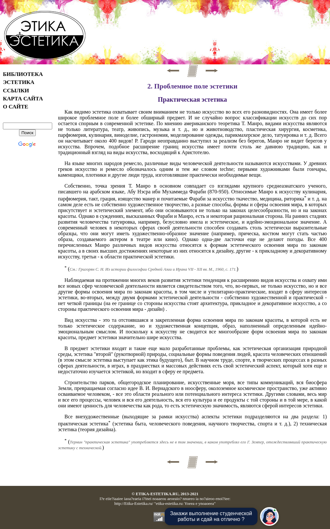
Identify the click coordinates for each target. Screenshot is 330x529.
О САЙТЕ (15, 107)
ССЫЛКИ (16, 91)
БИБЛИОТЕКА (23, 74)
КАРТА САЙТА (23, 99)
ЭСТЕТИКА (18, 82)
